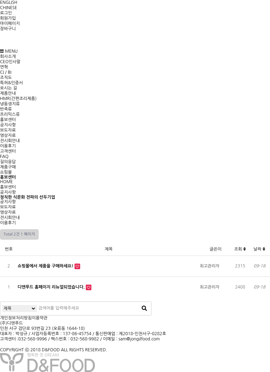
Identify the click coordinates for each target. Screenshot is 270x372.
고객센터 (8, 151)
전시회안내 (10, 141)
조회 (240, 249)
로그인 (6, 13)
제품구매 (8, 167)
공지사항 (8, 125)
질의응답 (8, 162)
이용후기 (8, 146)
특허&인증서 (11, 83)
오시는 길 (8, 88)
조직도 (6, 77)
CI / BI (5, 72)
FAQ (4, 156)
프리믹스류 (10, 114)
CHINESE (8, 8)
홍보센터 (8, 120)
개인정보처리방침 (16, 318)
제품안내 (8, 93)
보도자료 (8, 130)
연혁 (4, 67)
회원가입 (8, 18)
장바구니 (8, 29)
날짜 (259, 249)
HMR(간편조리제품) (18, 99)
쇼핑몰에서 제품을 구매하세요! (46, 266)
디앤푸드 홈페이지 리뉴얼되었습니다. (52, 287)
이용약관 (39, 318)
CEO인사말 (10, 62)
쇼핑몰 (6, 172)
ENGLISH (8, 2)
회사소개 (8, 56)
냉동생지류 (10, 104)
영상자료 (8, 135)
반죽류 (6, 109)
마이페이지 (10, 23)
